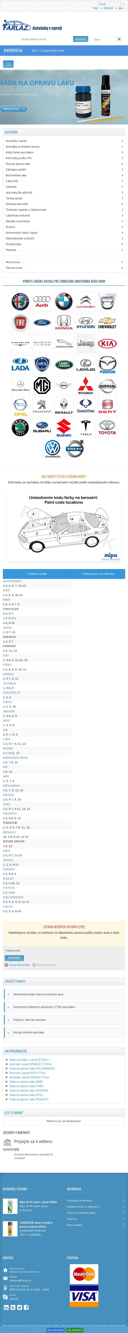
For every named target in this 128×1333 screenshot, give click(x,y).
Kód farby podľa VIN (18, 158)
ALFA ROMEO (12, 581)
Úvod (95, 8)
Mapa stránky (74, 1225)
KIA (5, 729)
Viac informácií (55, 1330)
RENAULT (9, 832)
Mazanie (11, 250)
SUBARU (9, 869)
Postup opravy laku (18, 164)
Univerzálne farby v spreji (21, 232)
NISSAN (8, 794)
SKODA (8, 860)
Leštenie (11, 187)
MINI (6, 776)
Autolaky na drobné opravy (23, 146)
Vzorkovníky (13, 244)
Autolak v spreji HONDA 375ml (29, 1077)
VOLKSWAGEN (13, 897)
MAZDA (8, 748)
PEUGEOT (10, 813)
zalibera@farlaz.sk (20, 1280)
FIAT (6, 655)
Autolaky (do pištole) (19, 192)
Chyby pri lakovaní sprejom (29, 1020)
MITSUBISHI (11, 785)
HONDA (8, 674)
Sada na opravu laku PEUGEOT (29, 1099)
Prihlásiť (108, 8)
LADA (7, 739)
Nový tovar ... (14, 262)
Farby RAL (12, 181)
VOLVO (8, 906)
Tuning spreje (14, 198)
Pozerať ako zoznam (46, 965)
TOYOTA (9, 887)
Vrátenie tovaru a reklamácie (83, 1206)
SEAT (6, 850)
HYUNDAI (9, 683)
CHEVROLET (12, 692)
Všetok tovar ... (15, 268)
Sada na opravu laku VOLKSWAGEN (32, 1068)
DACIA (7, 627)
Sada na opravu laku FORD (27, 1086)
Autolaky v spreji (16, 141)
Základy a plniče (16, 169)
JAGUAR (9, 711)
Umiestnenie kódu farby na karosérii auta (38, 994)
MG (5, 767)
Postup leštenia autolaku (28, 1032)
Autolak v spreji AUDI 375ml (28, 1073)
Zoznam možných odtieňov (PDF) (64, 927)
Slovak (102, 4)
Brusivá (10, 227)
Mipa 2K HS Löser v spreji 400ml (38, 1202)
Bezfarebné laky (16, 175)
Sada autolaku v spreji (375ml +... (31, 1059)
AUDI (6, 590)
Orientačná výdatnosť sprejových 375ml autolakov (44, 1007)
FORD (7, 664)
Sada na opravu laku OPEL (26, 1095)
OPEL (7, 804)
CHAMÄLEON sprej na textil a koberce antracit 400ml (35, 1224)
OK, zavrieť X (74, 1330)
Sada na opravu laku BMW (26, 1081)
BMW (6, 599)
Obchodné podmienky (79, 1200)
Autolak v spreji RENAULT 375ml (31, 1064)
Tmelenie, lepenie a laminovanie (26, 209)
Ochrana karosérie (17, 204)
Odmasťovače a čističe (20, 238)
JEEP (6, 720)
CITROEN (9, 618)
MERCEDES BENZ (15, 757)
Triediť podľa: (12, 950)
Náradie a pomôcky (18, 221)
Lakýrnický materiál (18, 215)
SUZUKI (8, 878)
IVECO (7, 702)
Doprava (72, 1219)
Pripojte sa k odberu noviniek (27, 1145)
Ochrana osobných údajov (81, 1212)
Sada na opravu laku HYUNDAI (29, 1090)
